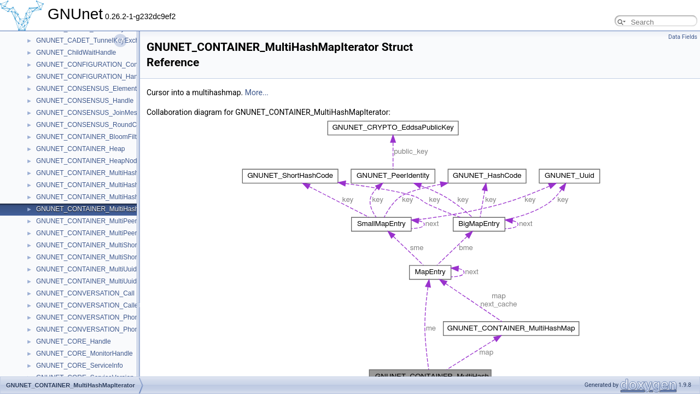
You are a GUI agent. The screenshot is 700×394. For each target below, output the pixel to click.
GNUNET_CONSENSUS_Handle (84, 101)
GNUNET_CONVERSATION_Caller (88, 305)
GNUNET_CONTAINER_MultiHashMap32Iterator (107, 197)
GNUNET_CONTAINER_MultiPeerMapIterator (103, 233)
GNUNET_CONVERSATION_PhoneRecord (100, 329)
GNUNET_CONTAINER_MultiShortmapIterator (104, 257)
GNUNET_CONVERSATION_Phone (89, 317)
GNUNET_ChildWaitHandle (76, 52)
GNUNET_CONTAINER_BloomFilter (89, 137)
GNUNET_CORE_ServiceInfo (79, 365)
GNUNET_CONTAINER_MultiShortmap (93, 245)
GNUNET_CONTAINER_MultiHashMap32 (97, 185)
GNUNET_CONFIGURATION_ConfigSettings (102, 64)
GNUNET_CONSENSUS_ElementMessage (100, 88)
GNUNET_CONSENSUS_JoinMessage (93, 113)
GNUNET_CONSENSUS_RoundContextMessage (108, 125)
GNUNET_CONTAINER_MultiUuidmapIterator (103, 281)
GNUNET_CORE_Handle (73, 341)
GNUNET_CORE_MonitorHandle (84, 353)
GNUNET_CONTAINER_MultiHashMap (93, 173)
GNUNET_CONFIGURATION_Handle (91, 76)
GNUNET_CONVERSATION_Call (85, 293)
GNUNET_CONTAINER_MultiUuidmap (92, 269)
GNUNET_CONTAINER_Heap (80, 149)
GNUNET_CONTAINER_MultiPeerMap (93, 221)
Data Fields (682, 36)
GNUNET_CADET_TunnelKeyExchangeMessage (108, 40)
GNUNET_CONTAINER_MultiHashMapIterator (104, 209)
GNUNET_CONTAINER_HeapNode (88, 161)
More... (257, 92)
